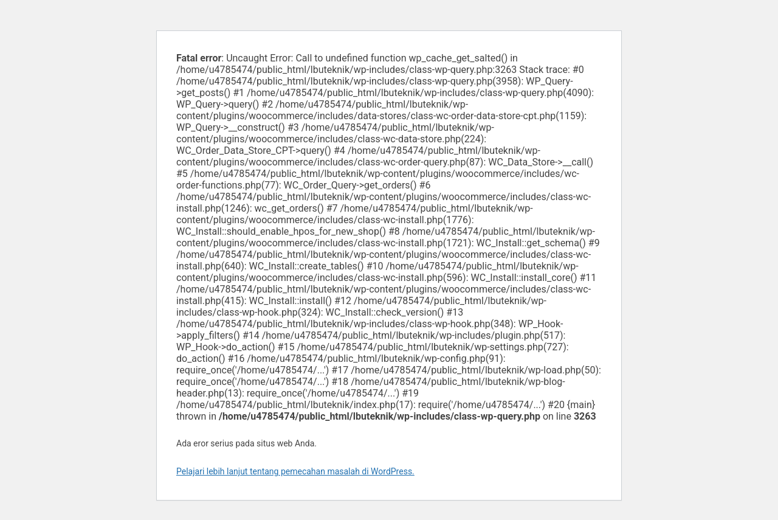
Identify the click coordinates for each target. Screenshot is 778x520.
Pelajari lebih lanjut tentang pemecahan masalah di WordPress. (295, 471)
